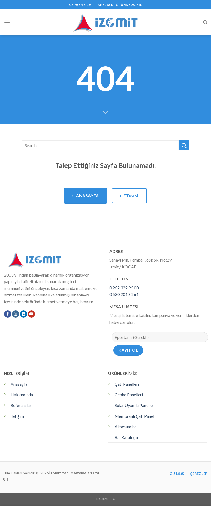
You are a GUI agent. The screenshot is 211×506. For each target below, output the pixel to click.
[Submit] (184, 145)
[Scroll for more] (105, 112)
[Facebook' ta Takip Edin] (7, 314)
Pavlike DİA (105, 499)
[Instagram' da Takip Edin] (15, 314)
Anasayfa (19, 384)
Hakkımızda (22, 394)
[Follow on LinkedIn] (23, 314)
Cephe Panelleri (129, 394)
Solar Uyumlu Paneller (134, 405)
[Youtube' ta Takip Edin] (31, 314)
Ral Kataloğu (126, 437)
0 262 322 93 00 (124, 287)
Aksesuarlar (125, 426)
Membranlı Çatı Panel (134, 416)
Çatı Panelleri (127, 384)
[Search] (205, 22)
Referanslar (21, 405)
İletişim (17, 416)
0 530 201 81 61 (124, 294)
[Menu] (7, 22)
